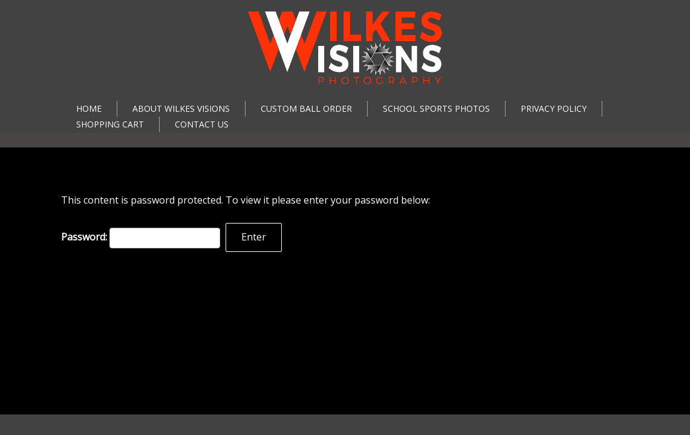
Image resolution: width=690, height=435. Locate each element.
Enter (253, 236)
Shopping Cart (110, 124)
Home (89, 108)
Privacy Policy (554, 108)
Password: (140, 238)
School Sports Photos (436, 108)
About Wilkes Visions (181, 108)
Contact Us (202, 124)
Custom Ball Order (306, 108)
